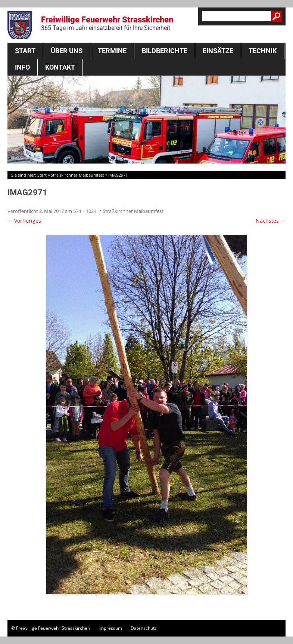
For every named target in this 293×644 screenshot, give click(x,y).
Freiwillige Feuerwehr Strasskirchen (107, 23)
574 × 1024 (84, 211)
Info (22, 67)
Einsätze (218, 51)
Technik (263, 51)
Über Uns (66, 51)
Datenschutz (144, 628)
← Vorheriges (24, 220)
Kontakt (60, 67)
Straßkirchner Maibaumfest (77, 175)
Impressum (110, 628)
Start (25, 51)
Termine (112, 51)
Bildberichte (164, 51)
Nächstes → (271, 220)
